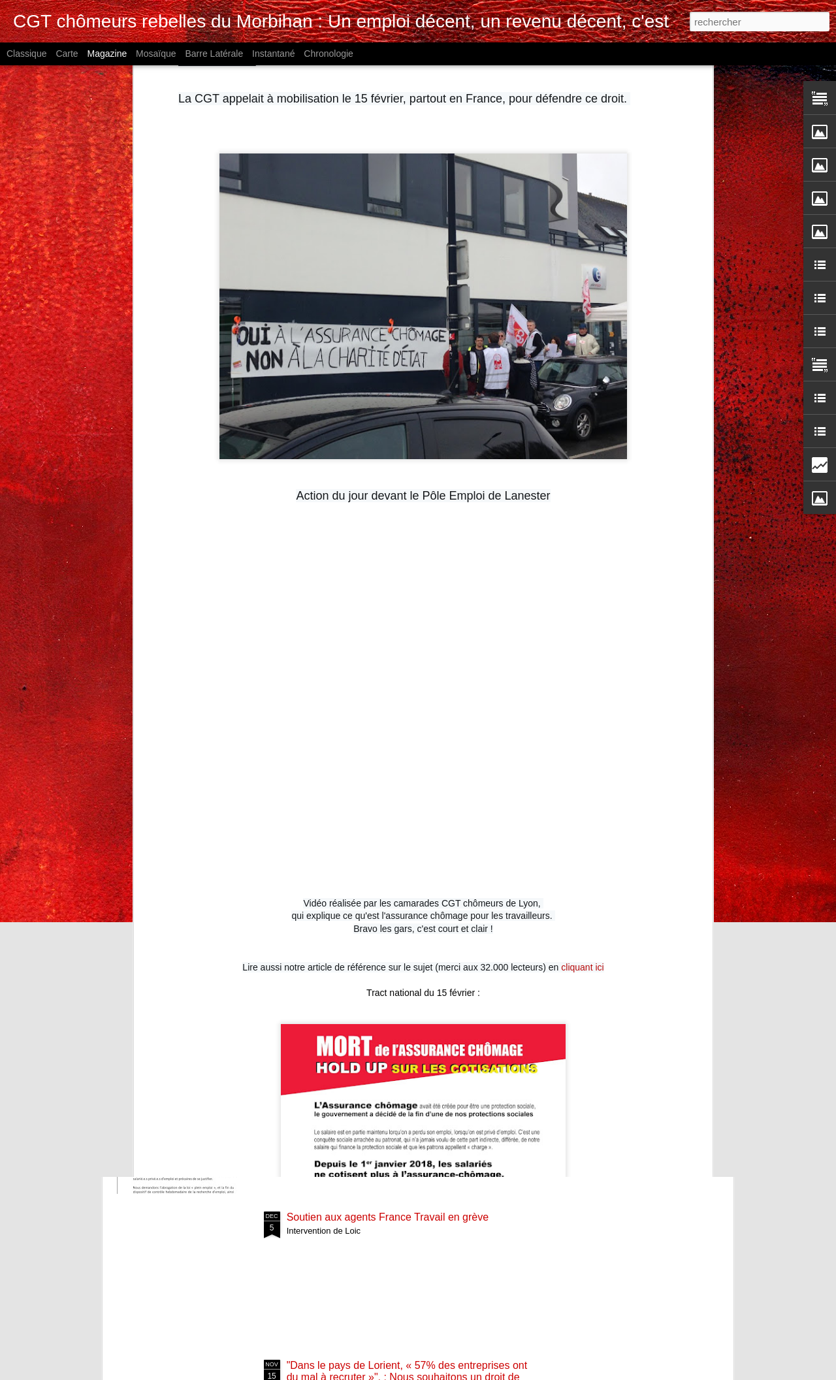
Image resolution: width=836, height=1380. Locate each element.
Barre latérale (214, 53)
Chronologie (328, 53)
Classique (26, 53)
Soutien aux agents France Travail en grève (388, 1217)
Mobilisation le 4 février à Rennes (364, 1068)
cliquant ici (582, 720)
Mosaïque (156, 53)
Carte (67, 53)
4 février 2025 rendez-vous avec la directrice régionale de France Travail (389, 926)
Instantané (273, 53)
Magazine (107, 53)
